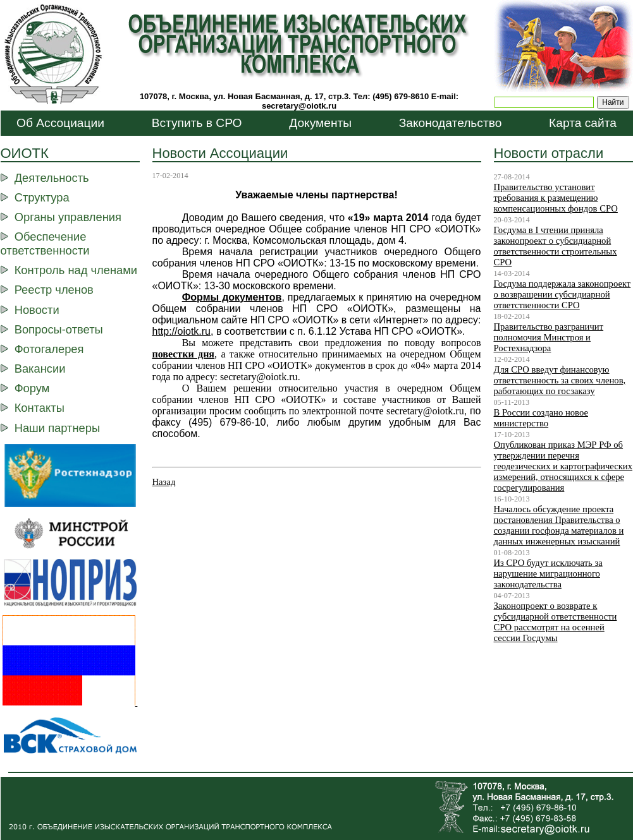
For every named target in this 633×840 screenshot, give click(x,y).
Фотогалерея (49, 349)
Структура (42, 197)
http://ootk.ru (181, 331)
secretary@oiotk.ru (299, 106)
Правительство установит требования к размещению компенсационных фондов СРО (556, 197)
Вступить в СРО (197, 122)
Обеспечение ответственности (45, 243)
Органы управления (68, 217)
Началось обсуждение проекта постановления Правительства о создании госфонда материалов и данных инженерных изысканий (559, 525)
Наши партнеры (57, 428)
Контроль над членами (76, 270)
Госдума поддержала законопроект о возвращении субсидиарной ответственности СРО (562, 294)
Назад (164, 482)
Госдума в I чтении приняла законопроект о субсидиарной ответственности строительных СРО (555, 246)
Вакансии (40, 368)
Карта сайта (583, 122)
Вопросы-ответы (59, 329)
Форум (32, 388)
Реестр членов (54, 289)
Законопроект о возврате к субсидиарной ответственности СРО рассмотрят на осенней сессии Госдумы (555, 622)
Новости (37, 309)
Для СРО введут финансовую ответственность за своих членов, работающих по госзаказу (560, 380)
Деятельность (52, 177)
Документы (320, 122)
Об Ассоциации (60, 122)
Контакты (40, 407)
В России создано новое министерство (541, 417)
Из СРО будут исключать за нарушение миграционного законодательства (548, 573)
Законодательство (450, 122)
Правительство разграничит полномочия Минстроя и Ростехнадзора (549, 337)
